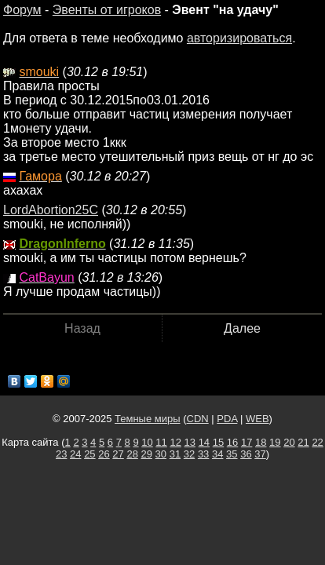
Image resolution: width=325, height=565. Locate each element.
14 (204, 442)
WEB (257, 419)
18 (260, 442)
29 (146, 454)
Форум (22, 9)
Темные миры (148, 419)
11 (160, 442)
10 (146, 442)
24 (75, 454)
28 (131, 454)
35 (231, 454)
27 (117, 454)
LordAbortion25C (50, 210)
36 (245, 454)
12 (175, 442)
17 (246, 442)
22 (317, 442)
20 (288, 442)
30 (160, 454)
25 (89, 454)
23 (61, 454)
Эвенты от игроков (107, 9)
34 (217, 454)
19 (274, 442)
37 (259, 454)
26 (103, 454)
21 (303, 442)
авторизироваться (239, 38)
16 (232, 442)
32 (189, 454)
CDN (198, 419)
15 (218, 442)
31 (175, 454)
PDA (227, 419)
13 (189, 442)
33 (203, 454)
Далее (242, 328)
